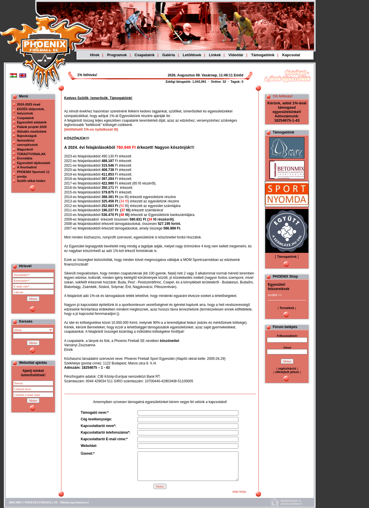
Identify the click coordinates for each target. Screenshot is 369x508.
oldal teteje (239, 491)
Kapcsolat (291, 55)
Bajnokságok (27, 136)
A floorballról (27, 167)
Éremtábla (24, 158)
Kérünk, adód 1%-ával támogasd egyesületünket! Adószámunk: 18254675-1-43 (286, 112)
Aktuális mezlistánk (31, 131)
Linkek (215, 55)
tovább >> (275, 295)
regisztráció (287, 368)
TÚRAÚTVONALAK (31, 154)
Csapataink (145, 55)
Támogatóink (262, 55)
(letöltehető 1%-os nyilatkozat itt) (91, 129)
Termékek (287, 308)
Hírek (94, 55)
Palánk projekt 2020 (32, 127)
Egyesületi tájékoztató (33, 163)
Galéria (168, 55)
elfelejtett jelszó (287, 372)
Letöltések (192, 55)
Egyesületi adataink (32, 122)
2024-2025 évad (28, 104)
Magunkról (25, 149)
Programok (117, 55)
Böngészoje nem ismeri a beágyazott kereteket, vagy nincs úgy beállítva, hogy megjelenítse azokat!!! (190, 75)
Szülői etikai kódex (31, 180)
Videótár (236, 55)
